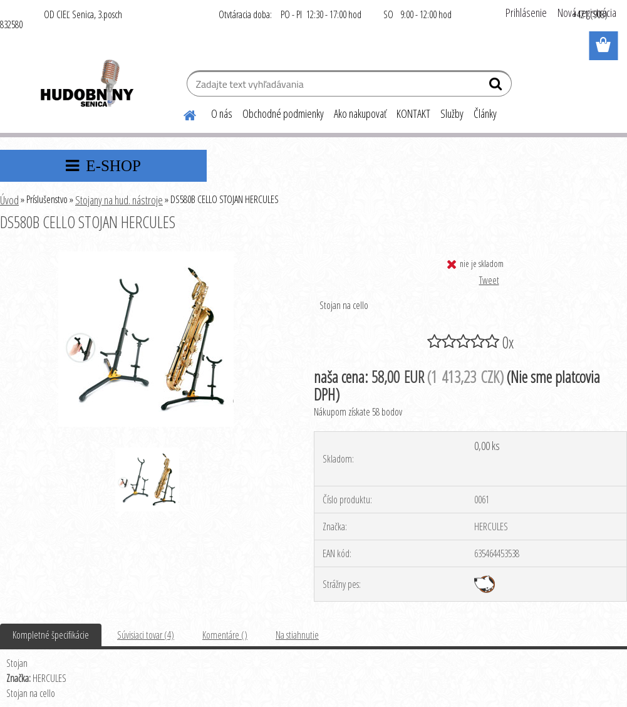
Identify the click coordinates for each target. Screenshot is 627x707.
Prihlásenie (526, 12)
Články (485, 113)
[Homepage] (182, 113)
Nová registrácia (586, 12)
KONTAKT (413, 113)
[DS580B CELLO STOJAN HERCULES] (146, 256)
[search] (497, 86)
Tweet (489, 280)
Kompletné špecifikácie (51, 635)
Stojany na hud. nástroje (119, 199)
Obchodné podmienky (283, 113)
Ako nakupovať (360, 113)
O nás (221, 113)
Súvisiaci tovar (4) (145, 635)
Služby (452, 113)
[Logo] (86, 85)
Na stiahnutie (297, 635)
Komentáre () (224, 635)
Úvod (9, 199)
